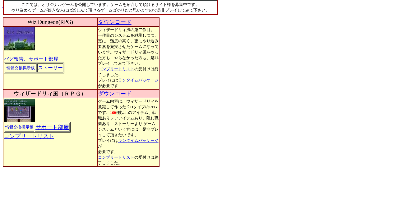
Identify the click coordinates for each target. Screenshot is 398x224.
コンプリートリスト (116, 69)
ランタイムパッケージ (138, 80)
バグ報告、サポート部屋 (31, 59)
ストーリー (50, 67)
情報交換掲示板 (21, 68)
